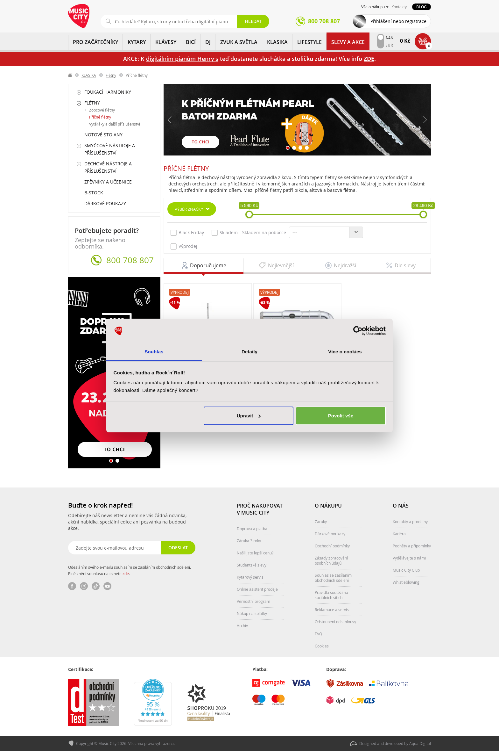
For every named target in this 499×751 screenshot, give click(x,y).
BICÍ (191, 42)
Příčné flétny (100, 116)
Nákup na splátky (252, 613)
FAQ (318, 633)
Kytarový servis (250, 577)
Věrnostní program (253, 601)
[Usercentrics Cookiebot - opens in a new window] (358, 331)
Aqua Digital (420, 743)
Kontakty (399, 6)
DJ (208, 42)
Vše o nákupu (373, 6)
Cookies (322, 645)
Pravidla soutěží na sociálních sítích (331, 595)
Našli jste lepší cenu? (255, 552)
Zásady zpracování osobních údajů (331, 560)
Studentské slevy (251, 564)
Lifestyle (309, 42)
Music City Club (406, 570)
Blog (421, 7)
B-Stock (93, 193)
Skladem (225, 232)
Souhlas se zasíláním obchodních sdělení (333, 578)
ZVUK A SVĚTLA (238, 42)
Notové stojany (103, 135)
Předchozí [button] (170, 119)
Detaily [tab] (249, 351)
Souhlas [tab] (153, 351)
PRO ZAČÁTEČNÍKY (95, 42)
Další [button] (424, 119)
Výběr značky (189, 209)
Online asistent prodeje (257, 589)
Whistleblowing (406, 582)
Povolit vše (340, 415)
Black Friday (187, 232)
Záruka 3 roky (249, 540)
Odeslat (178, 548)
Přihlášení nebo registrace (398, 21)
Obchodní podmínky (332, 545)
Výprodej (184, 246)
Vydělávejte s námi (409, 557)
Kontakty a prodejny (410, 521)
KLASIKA (277, 42)
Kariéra (399, 533)
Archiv (242, 625)
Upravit (249, 415)
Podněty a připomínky (412, 545)
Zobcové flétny (102, 109)
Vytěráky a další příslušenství (114, 123)
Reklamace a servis (332, 609)
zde (126, 573)
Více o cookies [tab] (345, 351)
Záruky (321, 521)
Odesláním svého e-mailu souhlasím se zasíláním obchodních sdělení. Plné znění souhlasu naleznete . (129, 570)
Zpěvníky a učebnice (108, 182)
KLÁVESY (165, 42)
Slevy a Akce (348, 42)
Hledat (253, 21)
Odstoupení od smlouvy (335, 621)
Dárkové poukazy (105, 203)
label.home (70, 75)
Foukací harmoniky (107, 92)
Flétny (111, 75)
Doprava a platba (252, 528)
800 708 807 (130, 260)
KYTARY (137, 42)
